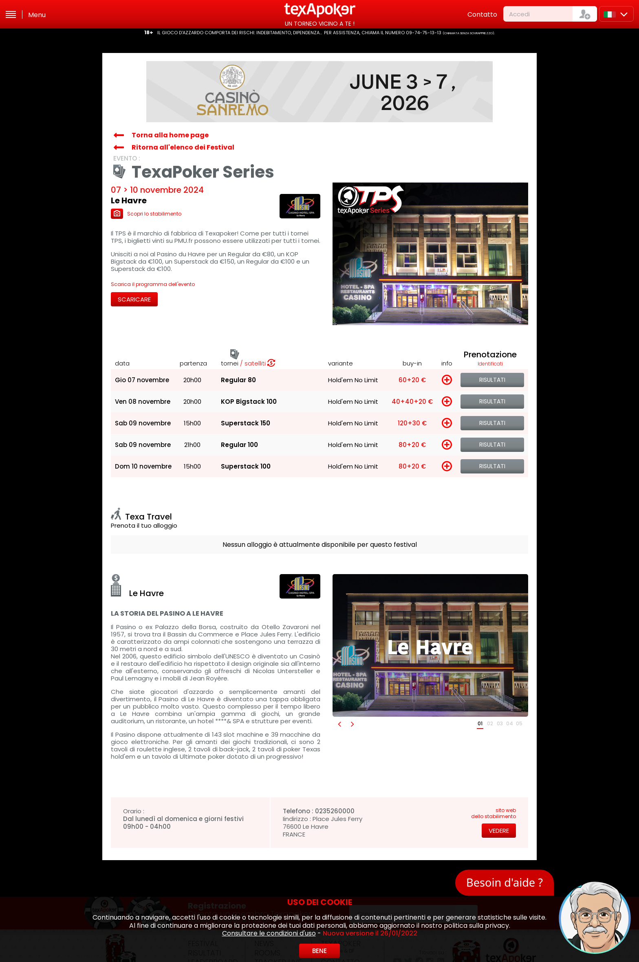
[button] (339, 724)
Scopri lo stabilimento (146, 214)
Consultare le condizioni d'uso (269, 933)
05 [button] (519, 723)
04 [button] (509, 723)
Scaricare (134, 299)
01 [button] (480, 723)
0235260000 (335, 811)
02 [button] (490, 723)
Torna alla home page (170, 135)
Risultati (492, 380)
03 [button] (500, 723)
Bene (319, 951)
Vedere (499, 830)
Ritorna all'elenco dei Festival (183, 147)
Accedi (519, 14)
